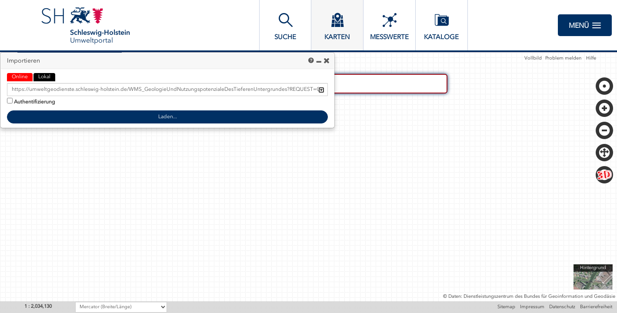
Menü (585, 25)
